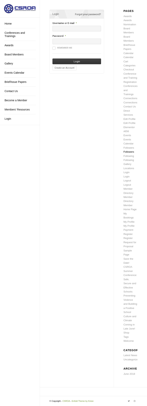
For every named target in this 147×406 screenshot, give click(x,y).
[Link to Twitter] (129, 401)
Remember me (62, 48)
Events (127, 135)
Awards (127, 16)
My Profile (129, 221)
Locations (128, 168)
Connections (130, 98)
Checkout (128, 69)
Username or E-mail (63, 23)
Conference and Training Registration (130, 77)
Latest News (130, 355)
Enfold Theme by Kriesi (83, 401)
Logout (127, 180)
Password (57, 36)
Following (128, 156)
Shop (126, 332)
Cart (125, 61)
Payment (128, 229)
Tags (126, 336)
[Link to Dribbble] (134, 401)
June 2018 (129, 373)
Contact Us (129, 106)
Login (126, 172)
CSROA (66, 401)
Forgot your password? (88, 14)
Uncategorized (131, 359)
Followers (128, 147)
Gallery (127, 164)
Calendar (128, 53)
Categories (129, 65)
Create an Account (64, 68)
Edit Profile (129, 119)
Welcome (128, 340)
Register (128, 234)
